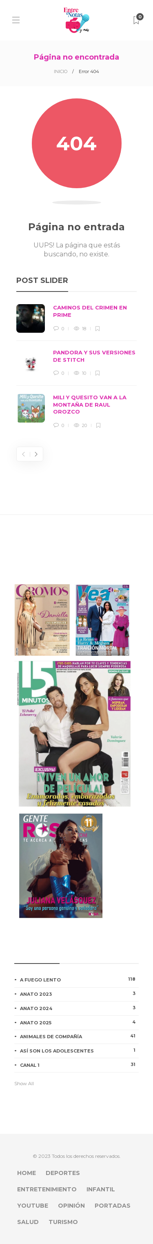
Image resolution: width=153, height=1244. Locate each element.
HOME (26, 1173)
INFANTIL (100, 1189)
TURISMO (63, 1222)
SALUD (28, 1222)
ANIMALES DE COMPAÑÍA (79, 1036)
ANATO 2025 (79, 1022)
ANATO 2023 (79, 993)
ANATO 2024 (79, 1008)
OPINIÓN (71, 1205)
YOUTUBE (32, 1205)
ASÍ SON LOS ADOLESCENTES (79, 1050)
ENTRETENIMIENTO (47, 1189)
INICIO (60, 71)
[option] (76, 366)
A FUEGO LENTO (79, 979)
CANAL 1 (79, 1065)
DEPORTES (63, 1173)
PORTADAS (113, 1205)
